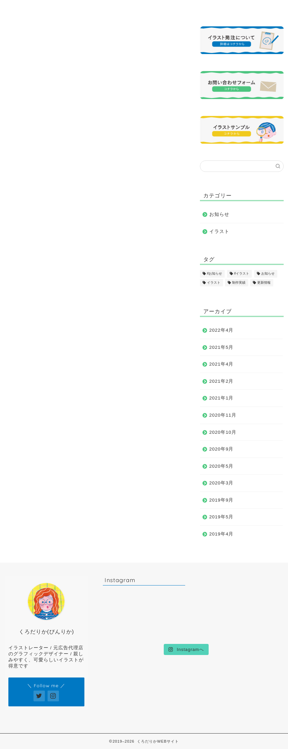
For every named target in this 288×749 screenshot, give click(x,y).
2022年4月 (221, 330)
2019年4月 (221, 533)
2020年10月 (222, 432)
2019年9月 (221, 500)
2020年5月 (221, 466)
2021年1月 (221, 398)
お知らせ (219, 214)
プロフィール (69, 8)
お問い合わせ (236, 8)
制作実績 (152, 8)
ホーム (27, 8)
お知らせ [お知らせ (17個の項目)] (268, 274)
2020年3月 (221, 482)
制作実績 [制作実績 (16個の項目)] (238, 282)
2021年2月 (221, 381)
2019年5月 (221, 516)
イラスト (219, 231)
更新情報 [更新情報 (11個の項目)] (264, 282)
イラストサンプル (111, 11)
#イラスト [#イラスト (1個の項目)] (241, 274)
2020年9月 (221, 449)
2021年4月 (221, 364)
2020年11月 (222, 415)
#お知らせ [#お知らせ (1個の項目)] (214, 274)
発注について (195, 8)
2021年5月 (221, 347)
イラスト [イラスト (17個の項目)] (213, 282)
